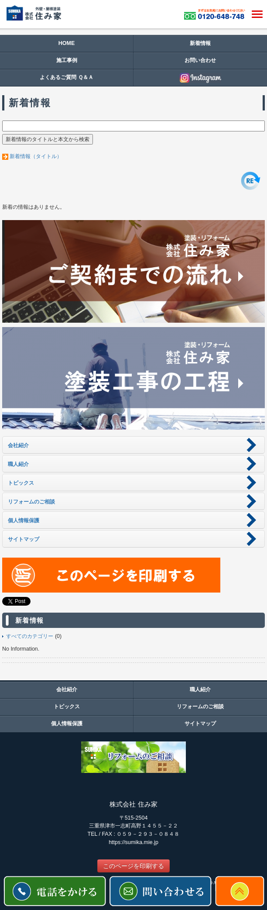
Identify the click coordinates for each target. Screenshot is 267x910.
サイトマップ (200, 723)
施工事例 (66, 60)
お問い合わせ (200, 60)
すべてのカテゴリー (29, 636)
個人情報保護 (66, 723)
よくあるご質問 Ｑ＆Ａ (66, 77)
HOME (66, 43)
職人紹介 (200, 689)
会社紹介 (66, 689)
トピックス (67, 706)
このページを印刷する (133, 865)
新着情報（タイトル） (36, 156)
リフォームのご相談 (200, 706)
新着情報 (200, 43)
